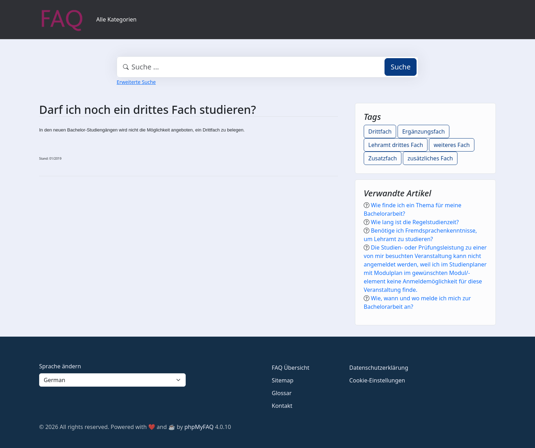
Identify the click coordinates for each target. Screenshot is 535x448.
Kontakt (282, 406)
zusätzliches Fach (430, 158)
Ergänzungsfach (423, 131)
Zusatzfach (382, 158)
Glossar (281, 393)
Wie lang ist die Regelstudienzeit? (415, 222)
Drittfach (380, 131)
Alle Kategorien (116, 19)
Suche (401, 67)
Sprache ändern (60, 366)
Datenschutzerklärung (378, 368)
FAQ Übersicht (290, 368)
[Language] (112, 380)
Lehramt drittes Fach (395, 145)
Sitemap (283, 380)
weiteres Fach (451, 145)
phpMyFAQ (199, 427)
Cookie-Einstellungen (377, 380)
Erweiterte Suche (136, 82)
